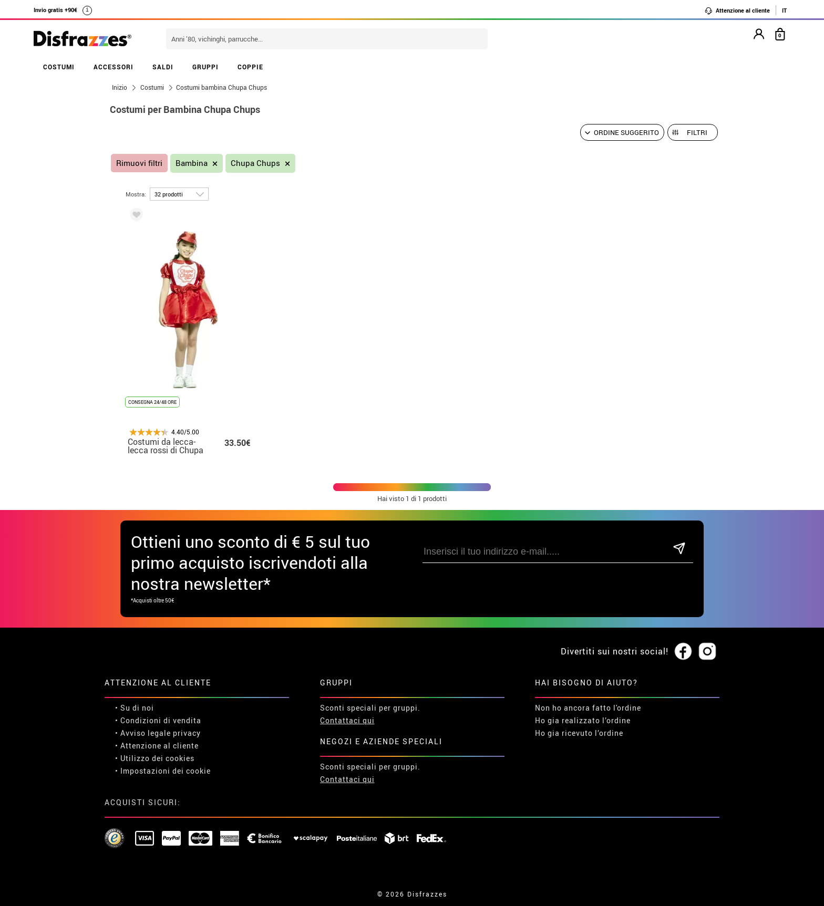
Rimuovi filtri (139, 163)
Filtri (697, 132)
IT (784, 10)
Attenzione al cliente (737, 10)
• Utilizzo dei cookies (154, 758)
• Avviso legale (143, 733)
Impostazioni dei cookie (165, 771)
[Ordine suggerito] (622, 132)
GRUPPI (205, 67)
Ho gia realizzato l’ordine (583, 720)
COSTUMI (59, 67)
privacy (187, 733)
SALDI (162, 67)
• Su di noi (134, 708)
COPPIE (250, 67)
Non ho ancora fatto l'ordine (588, 708)
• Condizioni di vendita (158, 720)
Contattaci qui (347, 720)
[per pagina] (179, 194)
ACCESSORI (113, 67)
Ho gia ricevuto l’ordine (579, 733)
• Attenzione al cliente (157, 746)
